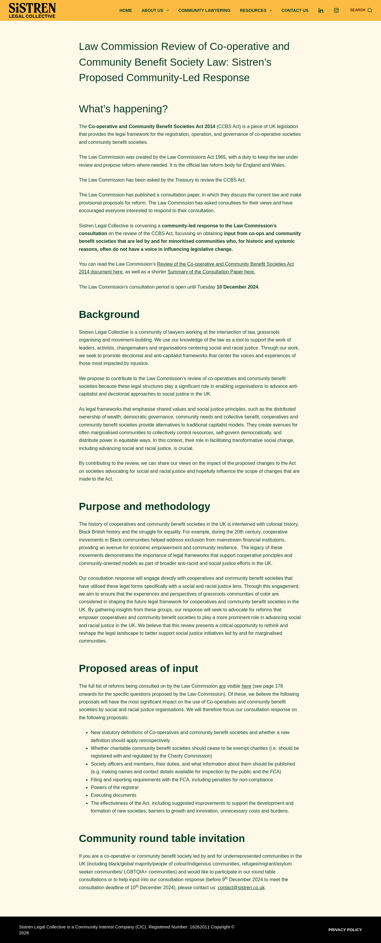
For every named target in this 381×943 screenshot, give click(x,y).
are (222, 686)
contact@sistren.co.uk (241, 887)
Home (125, 10)
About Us (156, 10)
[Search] (361, 10)
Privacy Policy (347, 930)
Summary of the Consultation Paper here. (211, 271)
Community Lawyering (204, 10)
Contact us (295, 10)
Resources (257, 10)
